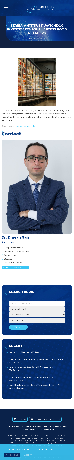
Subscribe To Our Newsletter (45, 419)
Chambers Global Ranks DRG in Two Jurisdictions (31, 377)
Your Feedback (46, 429)
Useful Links (29, 429)
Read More (12, 455)
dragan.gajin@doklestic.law (15, 267)
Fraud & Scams (33, 426)
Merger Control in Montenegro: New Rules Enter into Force (36, 359)
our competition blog (26, 126)
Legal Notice (16, 426)
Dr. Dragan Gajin (16, 237)
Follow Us (20, 419)
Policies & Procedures (55, 426)
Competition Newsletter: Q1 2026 (24, 352)
